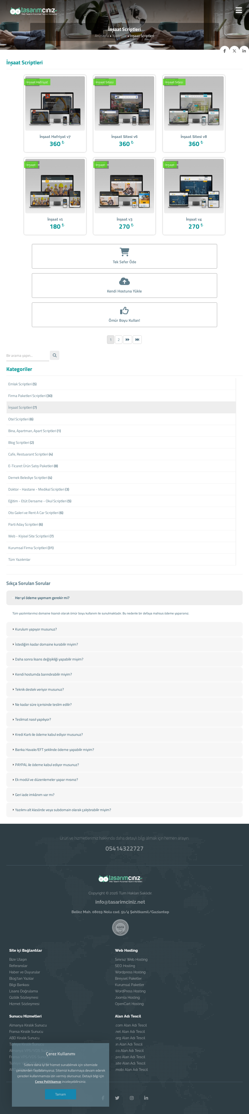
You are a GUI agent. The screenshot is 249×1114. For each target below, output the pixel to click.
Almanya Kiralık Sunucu (28, 1025)
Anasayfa (102, 36)
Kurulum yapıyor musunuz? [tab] (34, 646)
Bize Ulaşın (18, 959)
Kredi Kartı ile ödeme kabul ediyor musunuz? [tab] (47, 751)
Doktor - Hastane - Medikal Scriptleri (38, 490)
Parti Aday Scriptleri (25, 525)
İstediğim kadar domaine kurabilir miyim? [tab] (44, 661)
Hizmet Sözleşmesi (24, 1004)
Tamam (61, 1094)
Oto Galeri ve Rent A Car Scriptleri (35, 513)
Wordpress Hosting (130, 972)
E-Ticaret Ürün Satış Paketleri (33, 467)
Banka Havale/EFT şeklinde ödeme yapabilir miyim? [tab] (52, 766)
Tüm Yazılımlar (19, 560)
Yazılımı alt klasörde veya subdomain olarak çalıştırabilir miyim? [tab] (61, 826)
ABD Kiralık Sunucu (24, 1038)
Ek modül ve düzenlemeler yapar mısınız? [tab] (44, 796)
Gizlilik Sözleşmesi (23, 997)
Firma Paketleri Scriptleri (30, 396)
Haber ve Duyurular (24, 972)
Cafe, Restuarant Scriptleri (30, 455)
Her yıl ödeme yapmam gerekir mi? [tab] (40, 614)
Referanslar (18, 966)
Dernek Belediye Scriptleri (30, 478)
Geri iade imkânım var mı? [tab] (32, 811)
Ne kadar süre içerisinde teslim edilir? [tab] (41, 721)
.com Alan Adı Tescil (131, 1025)
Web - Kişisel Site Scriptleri (30, 537)
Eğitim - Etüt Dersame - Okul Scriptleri (39, 502)
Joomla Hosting (127, 997)
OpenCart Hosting (129, 1004)
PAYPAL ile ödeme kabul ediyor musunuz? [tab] (45, 781)
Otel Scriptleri (20, 420)
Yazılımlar (119, 36)
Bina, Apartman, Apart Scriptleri (34, 432)
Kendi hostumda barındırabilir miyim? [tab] (41, 691)
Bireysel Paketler (128, 978)
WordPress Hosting (130, 991)
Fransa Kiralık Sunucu (26, 1031)
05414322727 (124, 848)
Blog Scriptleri (21, 443)
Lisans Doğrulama (23, 991)
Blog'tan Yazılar (21, 978)
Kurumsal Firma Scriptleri (30, 549)
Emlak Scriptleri (22, 385)
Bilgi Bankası (19, 985)
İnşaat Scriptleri (22, 408)
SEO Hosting (125, 966)
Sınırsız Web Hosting (131, 959)
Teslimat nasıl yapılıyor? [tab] (31, 736)
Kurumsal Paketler (129, 985)
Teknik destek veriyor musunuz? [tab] (37, 706)
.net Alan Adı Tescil (130, 1031)
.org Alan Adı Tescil (130, 1038)
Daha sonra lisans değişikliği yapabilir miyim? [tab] (47, 676)
